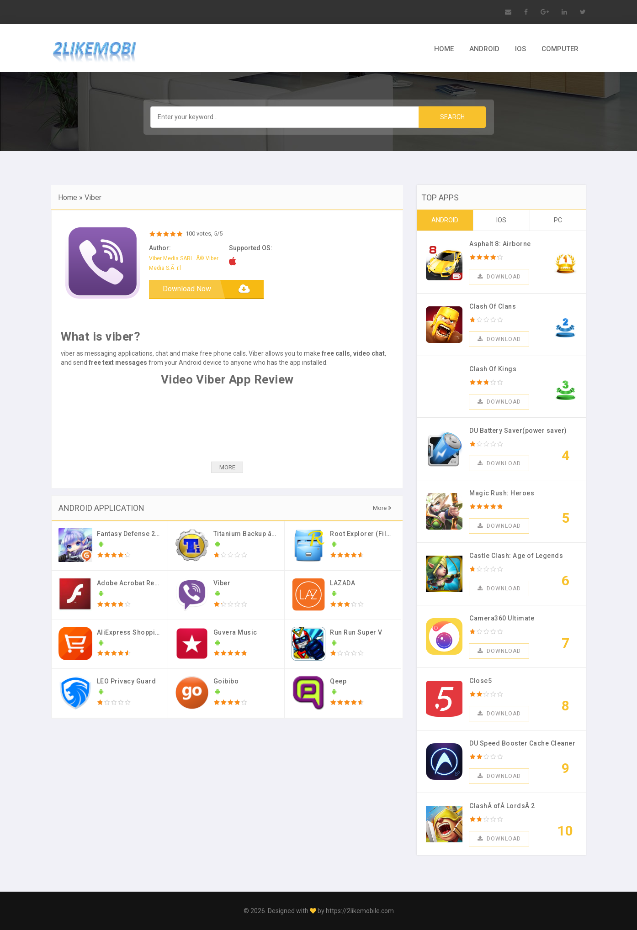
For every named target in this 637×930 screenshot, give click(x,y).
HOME (444, 49)
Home (67, 197)
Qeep (338, 681)
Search (452, 117)
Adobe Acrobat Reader (133, 583)
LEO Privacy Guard (126, 681)
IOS (520, 49)
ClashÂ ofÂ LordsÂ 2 (502, 805)
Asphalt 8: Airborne (500, 243)
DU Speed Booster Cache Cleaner (522, 743)
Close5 (480, 680)
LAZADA (342, 583)
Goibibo (226, 681)
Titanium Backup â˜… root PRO (261, 533)
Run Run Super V (356, 632)
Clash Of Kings (492, 369)
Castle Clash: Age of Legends (516, 555)
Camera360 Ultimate (501, 618)
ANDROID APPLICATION (101, 508)
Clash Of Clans (492, 306)
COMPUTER (560, 49)
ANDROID (484, 49)
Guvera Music (235, 632)
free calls (336, 353)
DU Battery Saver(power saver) (518, 430)
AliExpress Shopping (130, 632)
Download (499, 276)
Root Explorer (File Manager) (376, 533)
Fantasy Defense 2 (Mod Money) (148, 533)
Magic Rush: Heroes (501, 493)
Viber (93, 197)
